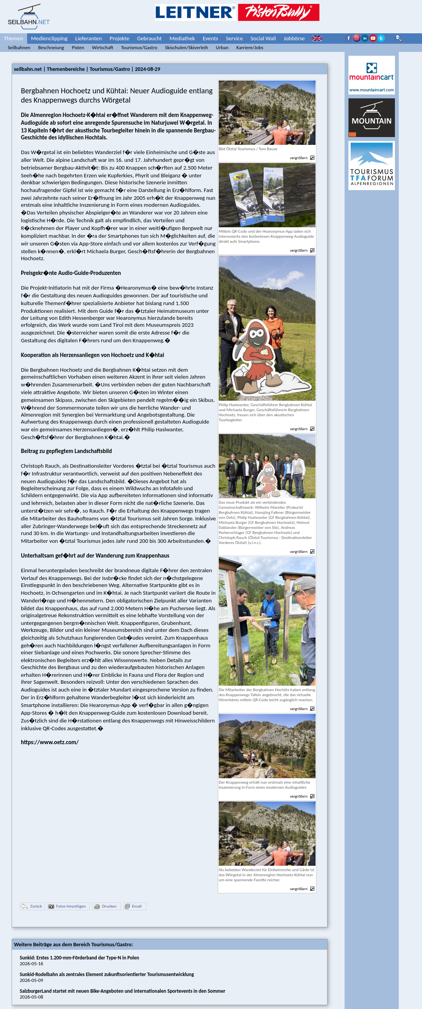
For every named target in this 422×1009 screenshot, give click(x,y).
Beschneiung (51, 47)
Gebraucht (149, 38)
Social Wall (263, 38)
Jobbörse (294, 38)
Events (210, 38)
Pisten (78, 47)
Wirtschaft (102, 47)
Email (133, 906)
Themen (13, 38)
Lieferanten (88, 38)
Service (234, 38)
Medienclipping (49, 38)
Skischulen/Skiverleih (186, 47)
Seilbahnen (19, 47)
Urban (222, 47)
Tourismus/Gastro (139, 47)
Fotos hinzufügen (67, 906)
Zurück (31, 906)
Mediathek (182, 38)
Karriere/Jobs (249, 47)
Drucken (105, 906)
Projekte (119, 38)
